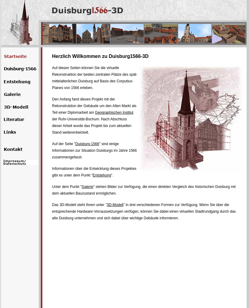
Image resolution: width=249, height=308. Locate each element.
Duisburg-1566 (87, 144)
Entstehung (102, 175)
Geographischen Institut (114, 112)
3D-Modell (115, 205)
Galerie (87, 187)
